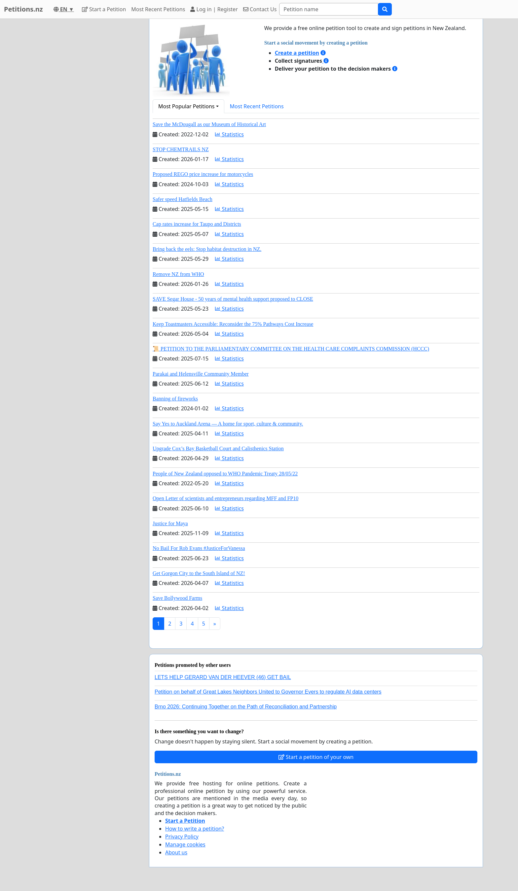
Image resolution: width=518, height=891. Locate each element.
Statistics (229, 134)
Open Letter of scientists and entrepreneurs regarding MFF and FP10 (225, 498)
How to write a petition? (194, 828)
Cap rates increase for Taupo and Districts (197, 224)
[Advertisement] (84, 118)
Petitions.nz (23, 9)
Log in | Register (214, 9)
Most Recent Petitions (158, 9)
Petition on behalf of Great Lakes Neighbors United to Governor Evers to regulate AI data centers (268, 692)
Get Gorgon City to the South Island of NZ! (199, 573)
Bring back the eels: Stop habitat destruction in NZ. (207, 249)
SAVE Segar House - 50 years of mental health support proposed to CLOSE (233, 299)
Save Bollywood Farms (177, 598)
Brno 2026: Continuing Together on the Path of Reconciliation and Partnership (246, 706)
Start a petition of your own (315, 757)
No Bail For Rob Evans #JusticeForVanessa (199, 548)
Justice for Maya (170, 523)
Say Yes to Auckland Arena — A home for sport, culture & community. (228, 424)
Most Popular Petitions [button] (186, 106)
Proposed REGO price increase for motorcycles (203, 174)
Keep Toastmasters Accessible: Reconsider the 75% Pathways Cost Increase (233, 324)
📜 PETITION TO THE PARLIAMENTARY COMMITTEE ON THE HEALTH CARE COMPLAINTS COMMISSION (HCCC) (291, 349)
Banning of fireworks (175, 398)
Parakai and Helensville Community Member (201, 374)
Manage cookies (185, 844)
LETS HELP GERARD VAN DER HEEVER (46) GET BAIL (223, 677)
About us (176, 852)
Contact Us (260, 9)
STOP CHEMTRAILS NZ (181, 149)
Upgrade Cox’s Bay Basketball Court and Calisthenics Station (218, 448)
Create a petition (297, 52)
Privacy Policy (182, 836)
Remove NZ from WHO (178, 274)
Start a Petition (104, 9)
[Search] (328, 9)
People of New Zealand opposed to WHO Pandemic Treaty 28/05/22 (225, 473)
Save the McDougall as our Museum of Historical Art (209, 124)
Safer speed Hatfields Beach (182, 199)
